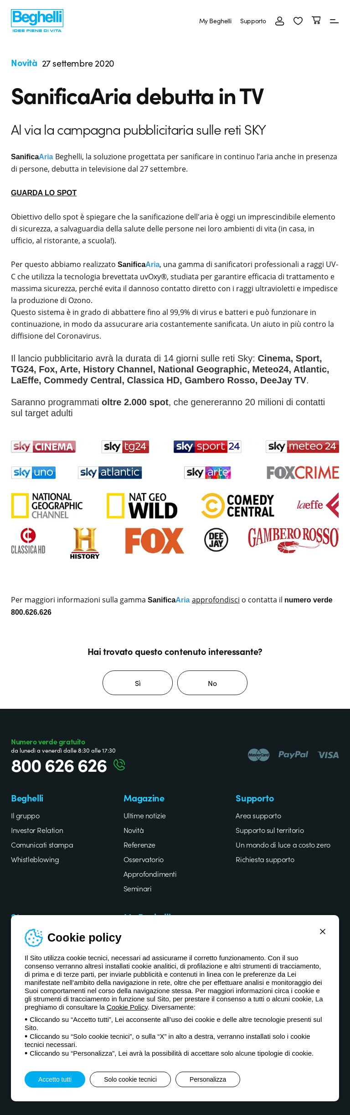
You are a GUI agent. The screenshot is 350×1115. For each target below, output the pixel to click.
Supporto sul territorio (270, 830)
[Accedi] (279, 21)
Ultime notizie (145, 815)
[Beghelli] (37, 19)
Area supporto (258, 815)
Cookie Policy (127, 1007)
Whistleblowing (35, 859)
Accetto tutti (55, 1079)
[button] (298, 21)
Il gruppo (25, 815)
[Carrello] (316, 20)
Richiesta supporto (265, 859)
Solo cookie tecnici (130, 1079)
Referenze (139, 844)
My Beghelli (215, 20)
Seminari (138, 888)
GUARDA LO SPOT (44, 193)
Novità (134, 830)
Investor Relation (37, 830)
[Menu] (334, 21)
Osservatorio (144, 859)
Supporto (253, 20)
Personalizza (208, 1079)
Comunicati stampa (42, 844)
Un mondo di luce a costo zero (283, 844)
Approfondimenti (150, 874)
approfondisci (216, 599)
